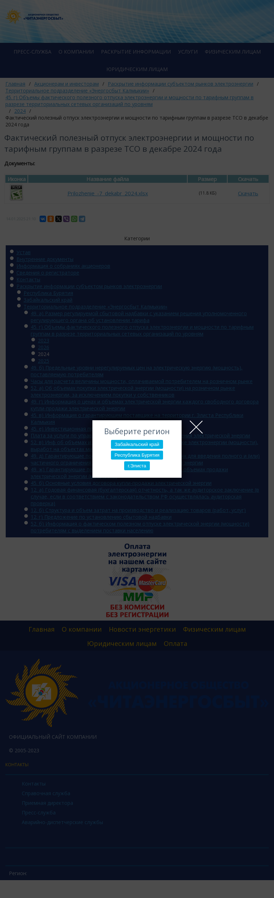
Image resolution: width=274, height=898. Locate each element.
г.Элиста (137, 465)
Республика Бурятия (137, 455)
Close (196, 427)
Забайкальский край (137, 444)
